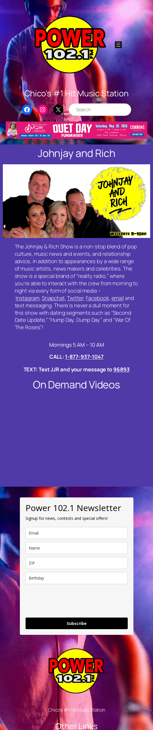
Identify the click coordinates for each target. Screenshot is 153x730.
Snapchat (53, 298)
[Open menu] (118, 44)
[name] (77, 548)
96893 (121, 369)
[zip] (77, 563)
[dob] (77, 578)
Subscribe (77, 623)
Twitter (75, 298)
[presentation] (69, 601)
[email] (77, 533)
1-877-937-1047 (84, 356)
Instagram (27, 298)
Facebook (97, 298)
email (118, 298)
